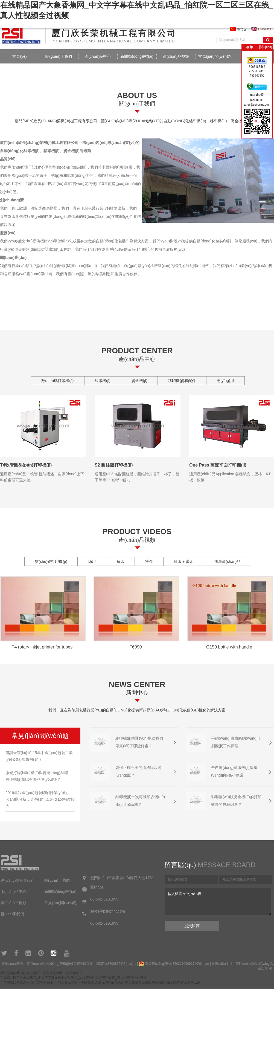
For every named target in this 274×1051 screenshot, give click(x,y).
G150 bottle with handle (229, 647)
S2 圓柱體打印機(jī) (114, 465)
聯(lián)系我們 (12, 914)
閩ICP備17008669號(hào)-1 (116, 964)
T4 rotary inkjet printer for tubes (42, 647)
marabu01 (257, 100)
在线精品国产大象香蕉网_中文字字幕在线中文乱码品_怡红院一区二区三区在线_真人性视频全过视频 (73, 978)
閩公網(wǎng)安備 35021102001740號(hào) (177, 964)
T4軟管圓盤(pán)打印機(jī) (26, 465)
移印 (120, 561)
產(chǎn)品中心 (98, 56)
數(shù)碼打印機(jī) (57, 380)
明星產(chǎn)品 (227, 561)
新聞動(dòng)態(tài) (136, 56)
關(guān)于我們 (58, 56)
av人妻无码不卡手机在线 (76, 982)
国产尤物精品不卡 (43, 982)
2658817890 (257, 71)
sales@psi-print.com (257, 104)
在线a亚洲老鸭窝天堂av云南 (179, 982)
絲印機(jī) (102, 380)
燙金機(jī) (139, 380)
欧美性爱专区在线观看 (141, 982)
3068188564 (257, 67)
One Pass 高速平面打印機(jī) (217, 465)
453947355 (257, 75)
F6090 (135, 647)
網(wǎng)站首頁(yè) (17, 880)
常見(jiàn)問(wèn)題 (215, 56)
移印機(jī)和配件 (182, 380)
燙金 (149, 561)
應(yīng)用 (225, 380)
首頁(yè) (19, 56)
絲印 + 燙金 (183, 561)
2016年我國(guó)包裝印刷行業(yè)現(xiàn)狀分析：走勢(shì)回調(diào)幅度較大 (40, 799)
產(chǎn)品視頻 (176, 56)
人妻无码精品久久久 (109, 982)
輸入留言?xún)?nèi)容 (218, 901)
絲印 (92, 561)
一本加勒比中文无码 (15, 982)
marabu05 (257, 95)
